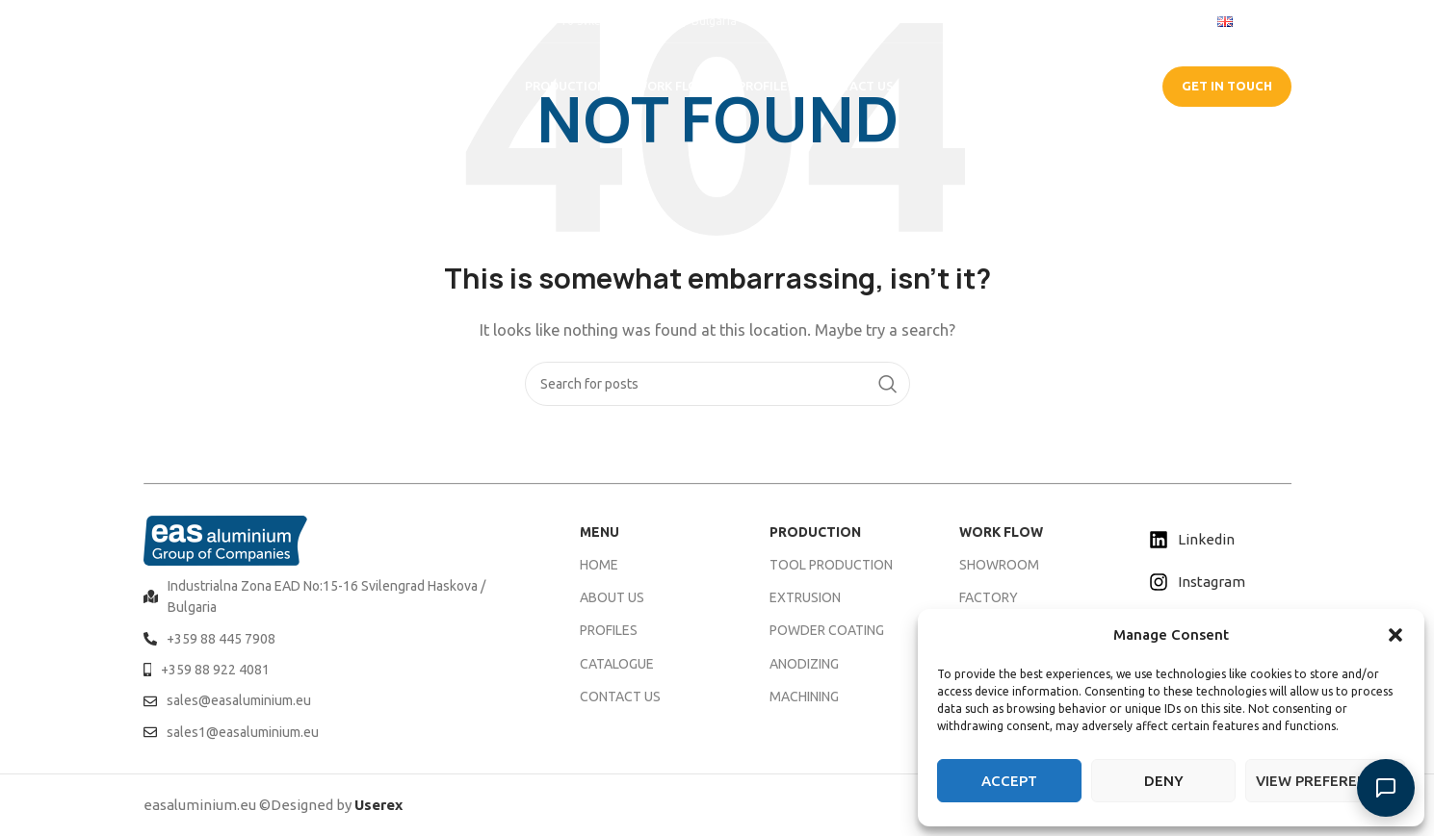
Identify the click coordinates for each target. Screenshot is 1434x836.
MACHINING (804, 696)
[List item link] (338, 597)
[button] (1395, 635)
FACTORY (988, 597)
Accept (1009, 781)
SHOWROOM (999, 564)
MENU (599, 532)
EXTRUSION (805, 597)
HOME (599, 564)
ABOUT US (612, 597)
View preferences (1325, 781)
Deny (1164, 781)
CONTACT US (620, 696)
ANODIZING (804, 663)
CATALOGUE (1085, 85)
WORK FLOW (1001, 532)
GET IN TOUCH (1227, 85)
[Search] (717, 384)
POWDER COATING (826, 630)
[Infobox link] (191, 21)
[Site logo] (230, 85)
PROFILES (609, 630)
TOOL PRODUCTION (831, 564)
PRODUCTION (815, 532)
